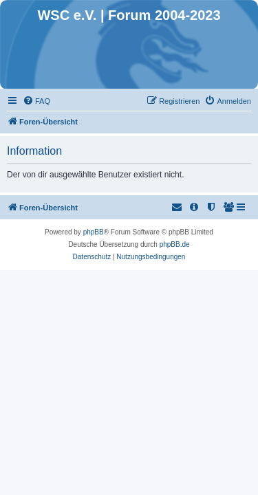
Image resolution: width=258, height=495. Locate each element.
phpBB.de (175, 244)
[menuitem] (36, 101)
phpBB (93, 232)
